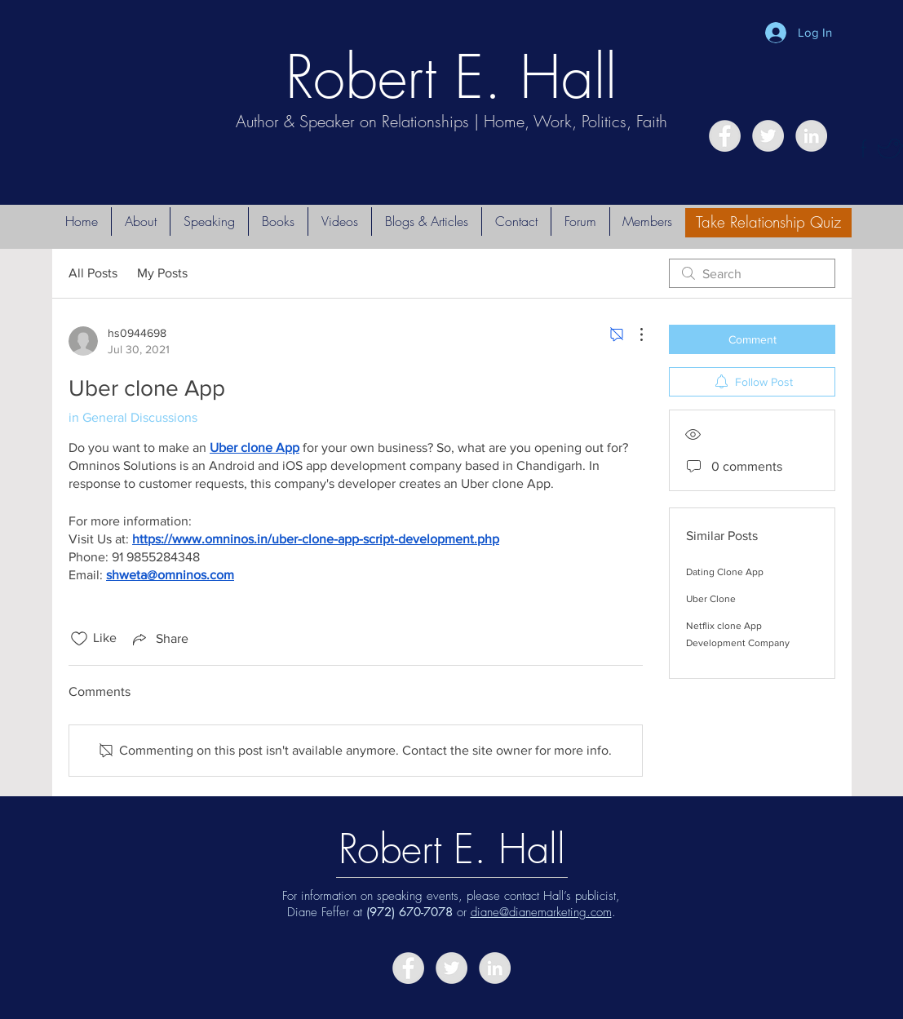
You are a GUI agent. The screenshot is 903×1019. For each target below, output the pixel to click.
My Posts (162, 273)
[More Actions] (633, 334)
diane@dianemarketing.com (541, 912)
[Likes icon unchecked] (79, 639)
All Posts (93, 273)
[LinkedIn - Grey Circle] (811, 136)
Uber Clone (711, 599)
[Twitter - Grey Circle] (768, 136)
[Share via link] (159, 639)
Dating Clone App (725, 572)
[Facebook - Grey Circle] (725, 136)
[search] (752, 273)
